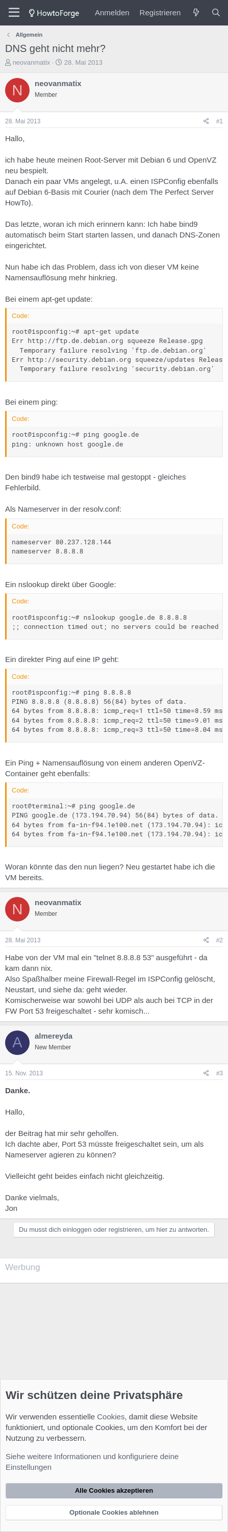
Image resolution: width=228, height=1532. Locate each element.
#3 (219, 1073)
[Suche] (216, 12)
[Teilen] (206, 121)
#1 (219, 121)
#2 (219, 940)
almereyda (53, 1036)
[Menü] (14, 12)
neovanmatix (31, 62)
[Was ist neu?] (196, 12)
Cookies (110, 1416)
